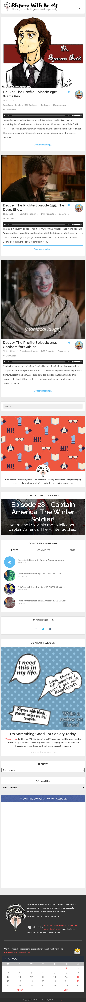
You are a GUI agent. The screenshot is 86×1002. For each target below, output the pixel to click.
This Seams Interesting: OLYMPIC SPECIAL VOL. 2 (41, 587)
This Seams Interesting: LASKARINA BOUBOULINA (42, 601)
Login (61, 1000)
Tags (72, 550)
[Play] (5, 116)
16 (78, 976)
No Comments (9, 109)
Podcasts (45, 105)
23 (78, 981)
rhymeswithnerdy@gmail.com (17, 952)
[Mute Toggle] (72, 116)
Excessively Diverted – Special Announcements (41, 560)
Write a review (11, 739)
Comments (43, 550)
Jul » (66, 989)
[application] (43, 116)
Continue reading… (43, 144)
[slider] (38, 115)
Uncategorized (59, 105)
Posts (14, 550)
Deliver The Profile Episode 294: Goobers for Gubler (30, 344)
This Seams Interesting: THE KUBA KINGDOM (39, 574)
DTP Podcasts (31, 105)
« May (20, 989)
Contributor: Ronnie (12, 105)
